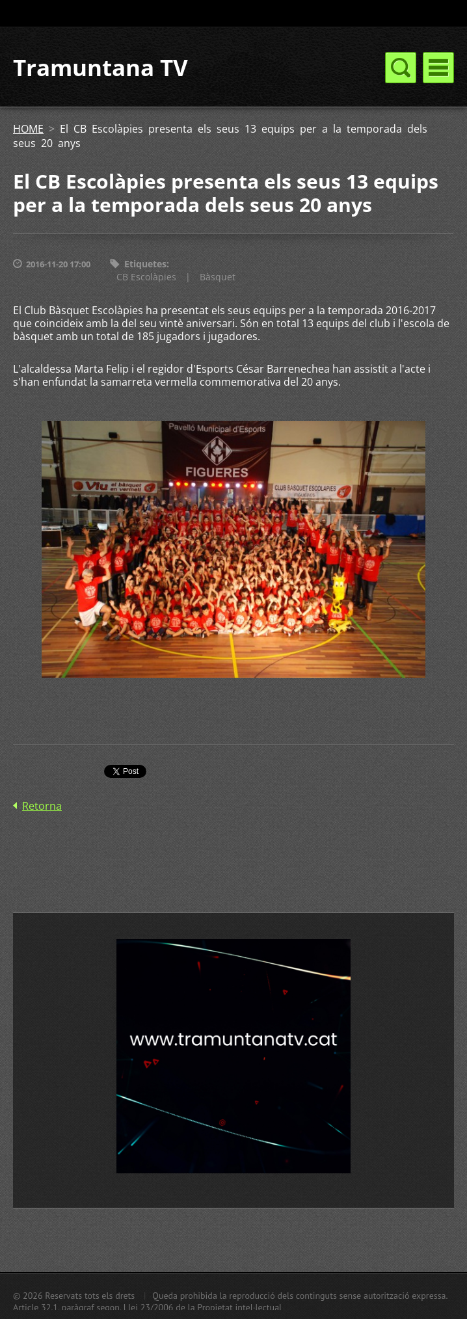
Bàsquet (217, 277)
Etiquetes (145, 264)
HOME (28, 129)
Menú (438, 67)
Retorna (42, 806)
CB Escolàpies (146, 277)
